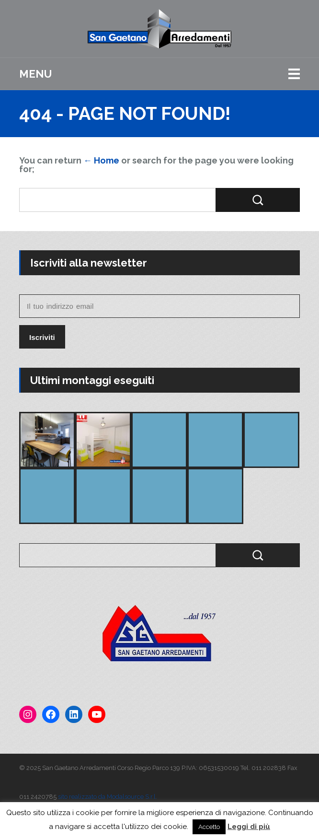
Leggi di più (249, 826)
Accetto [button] (209, 826)
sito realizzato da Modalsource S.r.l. (107, 796)
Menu (35, 74)
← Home (101, 160)
